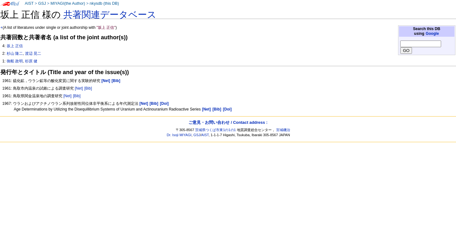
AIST (29, 3)
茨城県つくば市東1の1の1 (215, 130)
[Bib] (88, 88)
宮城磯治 (283, 130)
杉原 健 (31, 61)
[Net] (79, 88)
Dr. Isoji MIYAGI (179, 135)
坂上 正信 (15, 46)
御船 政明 (15, 61)
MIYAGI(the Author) (67, 3)
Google (432, 33)
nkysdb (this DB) (104, 3)
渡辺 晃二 (33, 53)
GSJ (42, 3)
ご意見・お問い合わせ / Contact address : (227, 122)
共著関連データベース (109, 15)
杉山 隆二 (15, 53)
